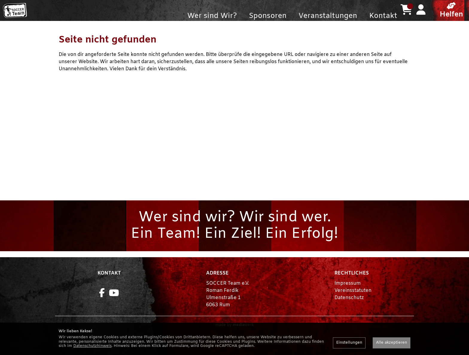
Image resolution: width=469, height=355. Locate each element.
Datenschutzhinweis (92, 345)
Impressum (347, 295)
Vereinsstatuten (352, 302)
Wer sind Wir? (212, 16)
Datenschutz (349, 310)
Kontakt (383, 16)
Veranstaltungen (328, 16)
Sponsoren (268, 16)
